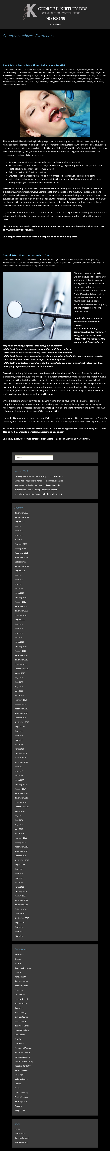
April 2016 (19, 829)
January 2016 (20, 842)
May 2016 (18, 824)
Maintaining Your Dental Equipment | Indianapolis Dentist (38, 494)
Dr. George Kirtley (45, 75)
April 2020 (19, 637)
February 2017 (21, 784)
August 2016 (20, 811)
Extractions (44, 69)
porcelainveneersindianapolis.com (46, 431)
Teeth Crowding (9, 72)
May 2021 (18, 584)
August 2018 (20, 726)
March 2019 (19, 695)
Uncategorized (21, 1101)
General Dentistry (51, 78)
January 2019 (20, 704)
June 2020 (19, 628)
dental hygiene (92, 72)
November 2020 (21, 610)
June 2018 (19, 735)
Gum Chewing (20, 1012)
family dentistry (22, 78)
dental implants (76, 259)
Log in (17, 1129)
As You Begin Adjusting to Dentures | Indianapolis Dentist (39, 480)
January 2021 (20, 602)
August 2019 (20, 673)
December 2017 (21, 762)
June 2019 (19, 682)
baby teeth (26, 72)
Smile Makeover (21, 1079)
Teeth (101, 69)
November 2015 (21, 851)
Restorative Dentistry (24, 1061)
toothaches (8, 84)
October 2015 (20, 855)
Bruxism (18, 963)
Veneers (18, 1106)
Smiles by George (84, 81)
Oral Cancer (20, 1034)
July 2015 (18, 869)
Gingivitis (18, 1008)
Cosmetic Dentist (49, 259)
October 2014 (20, 909)
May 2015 (18, 878)
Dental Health (32, 69)
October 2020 (20, 615)
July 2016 (18, 815)
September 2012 (22, 918)
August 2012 (20, 922)
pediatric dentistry (68, 81)
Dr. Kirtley (91, 75)
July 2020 (18, 624)
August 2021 (20, 570)
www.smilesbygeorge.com (19, 229)
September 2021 (22, 566)
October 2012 (20, 913)
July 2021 (18, 575)
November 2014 (21, 904)
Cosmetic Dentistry (23, 968)
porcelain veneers (22, 1052)
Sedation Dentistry (23, 1066)
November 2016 (21, 797)
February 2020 (21, 646)
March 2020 (19, 642)
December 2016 (21, 793)
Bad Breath (19, 954)
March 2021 (19, 593)
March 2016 (19, 833)
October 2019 (20, 664)
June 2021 (19, 579)
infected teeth (22, 81)
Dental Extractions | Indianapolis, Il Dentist (28, 255)
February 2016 (21, 838)
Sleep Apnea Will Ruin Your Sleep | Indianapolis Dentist (37, 485)
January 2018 (20, 757)
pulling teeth (37, 265)
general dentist (36, 78)
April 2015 (19, 882)
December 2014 (21, 900)
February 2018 (21, 753)
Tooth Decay (98, 81)
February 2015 (21, 891)
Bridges (18, 959)
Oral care (33, 81)
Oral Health (93, 69)
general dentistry (57, 69)
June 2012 (19, 931)
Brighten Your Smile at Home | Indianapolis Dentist (36, 489)
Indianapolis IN (9, 81)
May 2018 (18, 740)
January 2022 (20, 548)
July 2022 (18, 526)
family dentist (9, 78)
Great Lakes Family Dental (71, 78)
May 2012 (18, 936)
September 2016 (22, 806)
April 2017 (19, 775)
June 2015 (19, 873)
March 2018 (19, 749)
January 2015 (20, 895)
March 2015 (19, 887)
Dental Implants (21, 985)
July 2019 (18, 677)
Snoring (18, 1083)
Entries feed (20, 1133)
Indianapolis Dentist (91, 78)
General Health (72, 69)
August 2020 (20, 619)
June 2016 (19, 820)
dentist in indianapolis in (26, 75)
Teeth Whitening (21, 1097)
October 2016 (20, 802)
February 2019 (21, 700)
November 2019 (21, 659)
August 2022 (20, 521)
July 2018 (18, 731)
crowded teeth (38, 72)
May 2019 (18, 686)
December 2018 (21, 708)
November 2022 (21, 513)
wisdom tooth (17, 165)
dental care (51, 72)
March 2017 (19, 780)
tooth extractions (51, 265)
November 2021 (21, 557)
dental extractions (64, 72)
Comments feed (22, 1138)
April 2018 (19, 744)
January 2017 (20, 789)
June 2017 (19, 766)
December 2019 (21, 655)
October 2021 (20, 561)
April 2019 (19, 691)
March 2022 (19, 539)
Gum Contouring (21, 1017)
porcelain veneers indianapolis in (17, 265)
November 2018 (21, 713)
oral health (42, 81)
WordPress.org (21, 1142)
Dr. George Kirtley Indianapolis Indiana (70, 75)
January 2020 (20, 651)
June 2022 (19, 530)
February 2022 (21, 544)
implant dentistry (22, 1030)
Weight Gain (20, 1110)
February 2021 (21, 597)
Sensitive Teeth (21, 1070)
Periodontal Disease (23, 1048)
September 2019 (22, 668)
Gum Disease (20, 1021)
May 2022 (18, 535)
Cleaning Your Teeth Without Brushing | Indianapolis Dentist (39, 476)
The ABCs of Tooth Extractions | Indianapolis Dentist (34, 65)
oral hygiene (53, 81)
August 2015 (20, 864)
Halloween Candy (22, 1025)
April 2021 (19, 588)
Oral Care (83, 69)
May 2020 (18, 633)
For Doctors (20, 994)
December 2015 (21, 846)
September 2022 (22, 517)
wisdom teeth (20, 84)
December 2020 (21, 606)
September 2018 (22, 722)
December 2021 (21, 553)
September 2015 (22, 860)
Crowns (18, 972)
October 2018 (20, 717)
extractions (101, 75)
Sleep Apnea (20, 1074)
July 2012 (18, 927)
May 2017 (18, 771)
